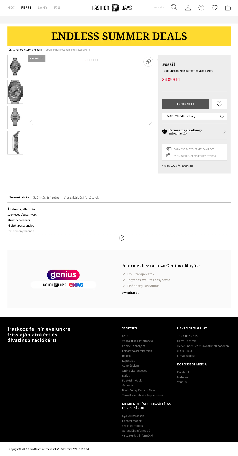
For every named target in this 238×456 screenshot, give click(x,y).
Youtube (182, 382)
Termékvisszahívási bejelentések (142, 395)
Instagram (183, 377)
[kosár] (227, 7)
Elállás (126, 375)
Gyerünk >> (130, 293)
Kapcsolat (128, 360)
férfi (26, 7)
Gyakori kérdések (133, 416)
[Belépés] (188, 8)
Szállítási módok (132, 426)
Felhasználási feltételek (137, 351)
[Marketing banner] (119, 34)
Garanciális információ (136, 430)
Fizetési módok (132, 380)
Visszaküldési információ (137, 341)
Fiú (57, 7)
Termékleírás (19, 197)
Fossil (168, 64)
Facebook (183, 372)
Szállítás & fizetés (46, 197)
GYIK (125, 336)
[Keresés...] (165, 7)
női (11, 7)
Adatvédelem (130, 365)
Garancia (127, 385)
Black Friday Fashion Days (138, 390)
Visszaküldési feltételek (81, 197)
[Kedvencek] (214, 7)
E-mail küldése (186, 356)
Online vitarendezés (134, 370)
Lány (43, 7)
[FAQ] (201, 7)
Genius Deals (143, 19)
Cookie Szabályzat (133, 346)
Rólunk (126, 356)
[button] (121, 238)
